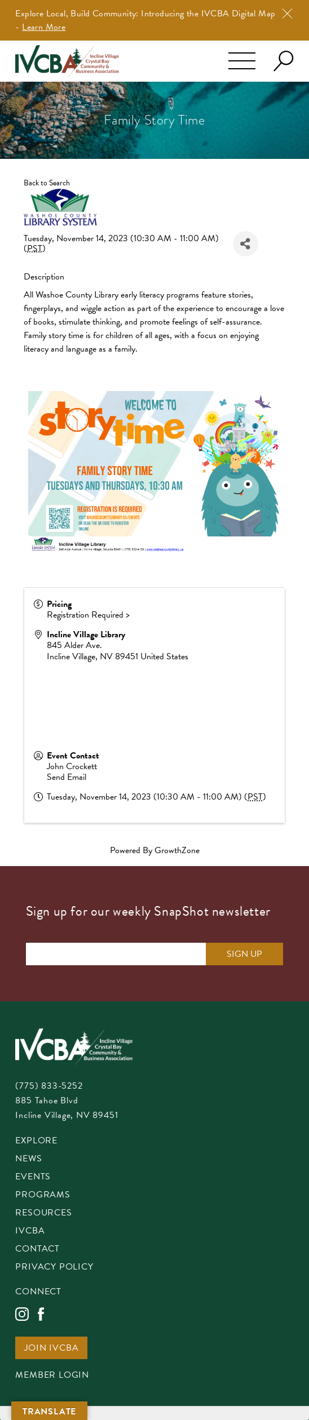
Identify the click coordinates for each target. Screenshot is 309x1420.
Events (33, 1177)
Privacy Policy (54, 1267)
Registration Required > (88, 615)
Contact (37, 1249)
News (28, 1159)
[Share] (245, 243)
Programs (42, 1195)
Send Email (66, 777)
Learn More (43, 27)
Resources (43, 1213)
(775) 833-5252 (48, 1086)
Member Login (52, 1376)
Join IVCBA (51, 1349)
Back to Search (47, 183)
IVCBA (30, 1231)
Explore (36, 1141)
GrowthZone (177, 850)
